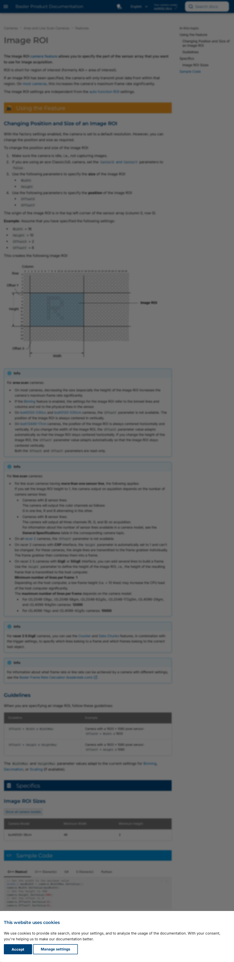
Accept (18, 949)
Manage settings (55, 949)
